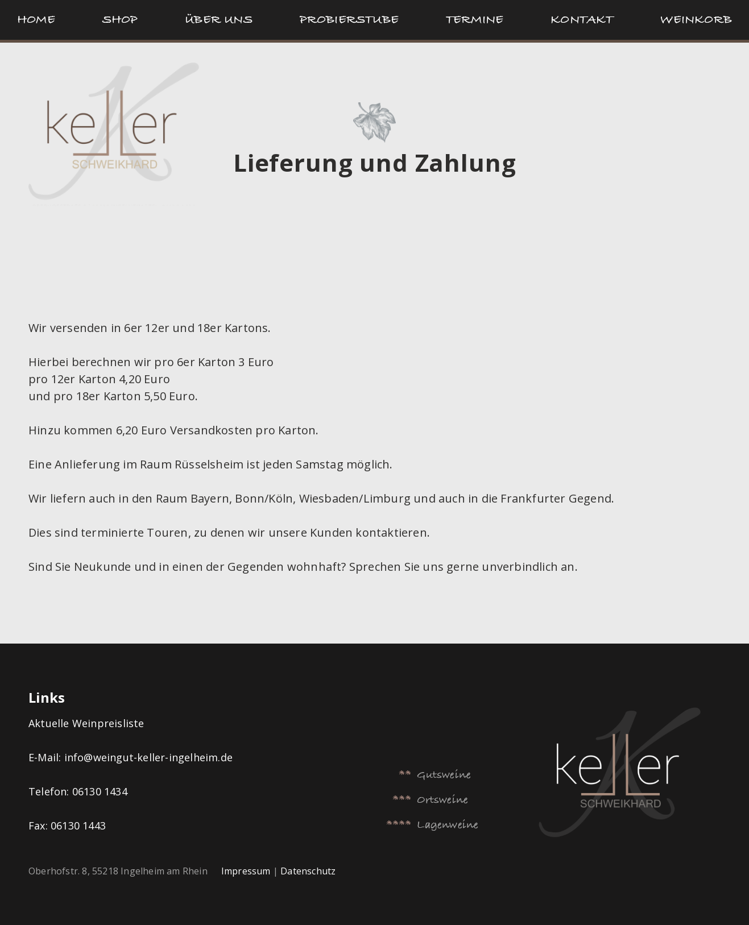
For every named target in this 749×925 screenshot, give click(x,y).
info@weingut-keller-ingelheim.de (148, 757)
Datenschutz (308, 871)
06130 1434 (99, 791)
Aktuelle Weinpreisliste (87, 723)
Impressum (246, 871)
